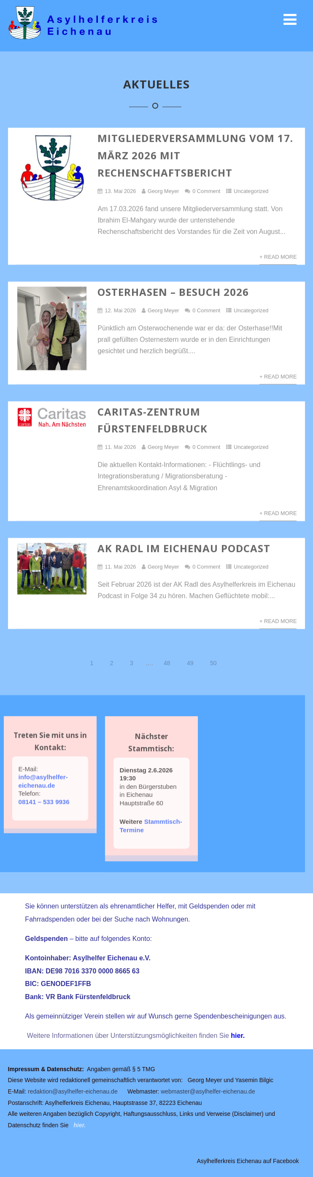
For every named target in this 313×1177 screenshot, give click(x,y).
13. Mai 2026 (120, 191)
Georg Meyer (163, 191)
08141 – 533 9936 (44, 811)
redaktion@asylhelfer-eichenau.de (73, 1091)
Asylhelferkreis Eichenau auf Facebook (248, 1161)
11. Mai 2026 (120, 447)
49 (190, 663)
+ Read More (278, 257)
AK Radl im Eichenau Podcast (183, 549)
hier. (238, 1035)
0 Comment (206, 191)
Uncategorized (251, 191)
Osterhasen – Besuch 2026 (173, 292)
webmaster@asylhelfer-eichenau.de (208, 1091)
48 (167, 663)
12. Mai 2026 (120, 311)
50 (213, 663)
